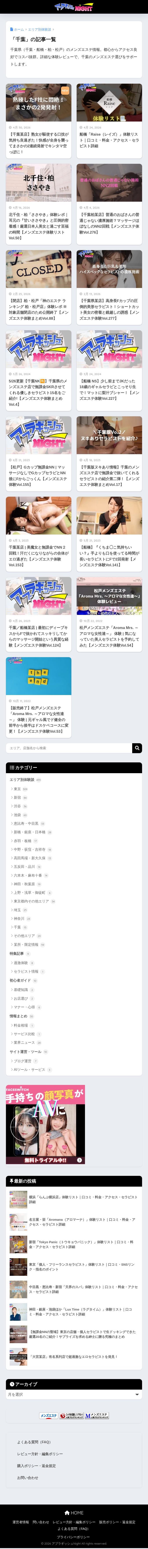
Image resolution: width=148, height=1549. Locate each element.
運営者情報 (21, 1523)
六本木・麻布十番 (31, 875)
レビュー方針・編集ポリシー (41, 1455)
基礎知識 (24, 990)
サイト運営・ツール (30, 1052)
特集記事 (21, 954)
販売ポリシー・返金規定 (117, 1523)
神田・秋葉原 (28, 884)
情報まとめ (22, 1017)
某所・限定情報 (29, 945)
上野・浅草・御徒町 (33, 893)
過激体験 (24, 963)
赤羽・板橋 (26, 841)
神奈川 (22, 919)
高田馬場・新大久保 (33, 858)
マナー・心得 (28, 1008)
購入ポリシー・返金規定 (37, 1466)
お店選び (24, 999)
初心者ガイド (24, 981)
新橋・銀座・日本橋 (33, 832)
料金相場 (24, 1026)
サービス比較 (28, 1035)
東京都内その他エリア (35, 901)
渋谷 (21, 806)
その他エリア (28, 936)
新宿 (21, 798)
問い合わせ (41, 1523)
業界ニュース (28, 1043)
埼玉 (21, 910)
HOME (74, 1513)
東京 (21, 789)
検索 (137, 748)
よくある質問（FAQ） (35, 1443)
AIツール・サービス (33, 1070)
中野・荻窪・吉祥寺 (33, 849)
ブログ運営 (26, 1062)
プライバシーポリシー (73, 1538)
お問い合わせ (28, 1478)
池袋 (21, 815)
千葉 (21, 927)
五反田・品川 (28, 867)
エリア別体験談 (26, 780)
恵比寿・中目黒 (29, 824)
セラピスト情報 (29, 972)
